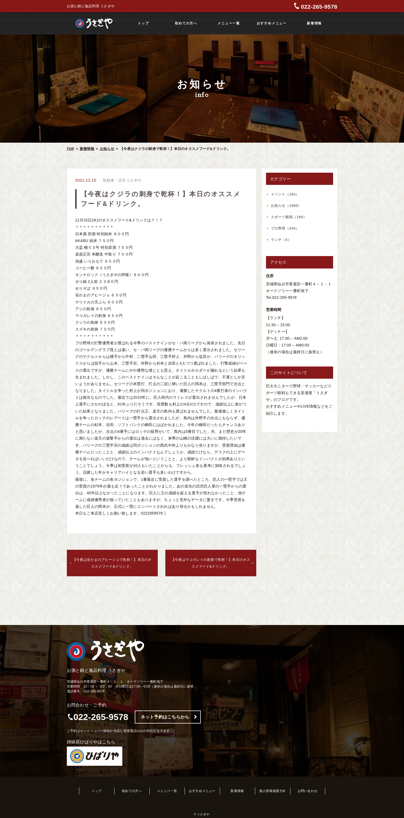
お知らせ (107, 149)
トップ (143, 23)
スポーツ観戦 (289, 217)
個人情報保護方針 (272, 791)
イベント (285, 194)
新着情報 (314, 23)
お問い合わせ (308, 791)
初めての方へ (186, 23)
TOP (70, 149)
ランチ (281, 240)
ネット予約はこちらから (165, 717)
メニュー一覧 (229, 23)
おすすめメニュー (272, 23)
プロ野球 (285, 228)
